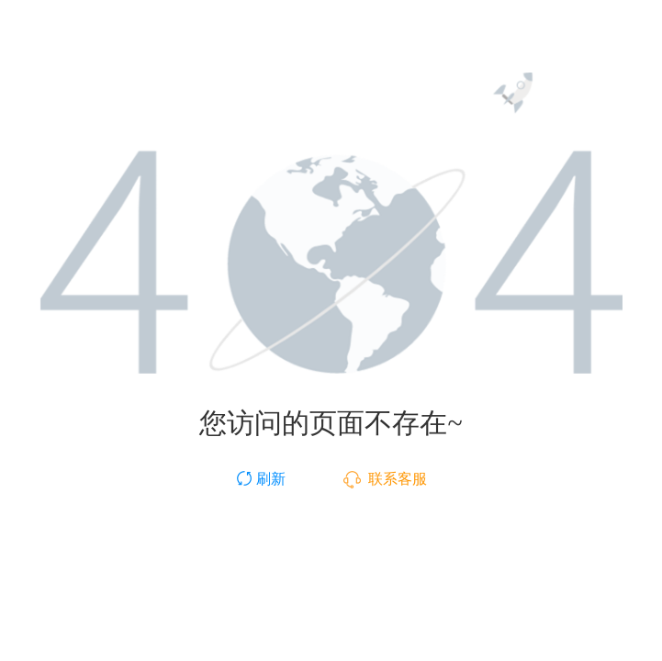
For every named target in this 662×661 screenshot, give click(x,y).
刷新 (260, 479)
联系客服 (385, 479)
